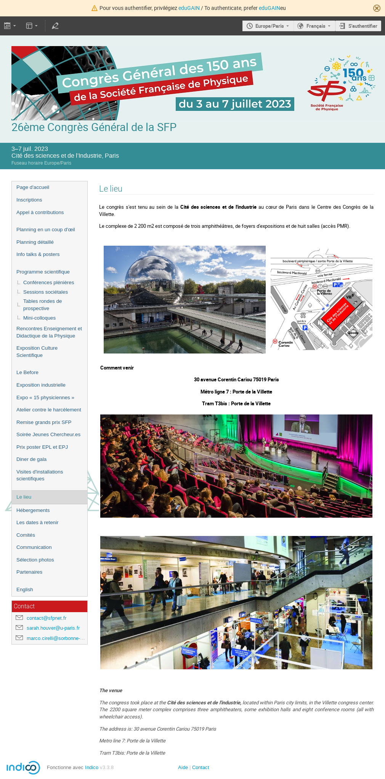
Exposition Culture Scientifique (37, 351)
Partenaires (29, 572)
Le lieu (23, 497)
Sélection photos (35, 560)
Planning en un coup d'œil (45, 229)
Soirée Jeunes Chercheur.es (48, 434)
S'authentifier (362, 25)
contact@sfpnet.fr (46, 618)
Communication (34, 547)
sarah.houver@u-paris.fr (53, 628)
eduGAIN (189, 7)
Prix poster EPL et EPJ (42, 447)
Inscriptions (29, 200)
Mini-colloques (39, 318)
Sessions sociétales (45, 292)
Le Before (27, 372)
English (24, 589)
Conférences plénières (48, 282)
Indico (91, 767)
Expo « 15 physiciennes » (45, 397)
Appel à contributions (40, 212)
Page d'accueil (32, 187)
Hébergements (33, 510)
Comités (25, 535)
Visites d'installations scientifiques (39, 475)
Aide (183, 767)
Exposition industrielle (41, 385)
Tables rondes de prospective (42, 304)
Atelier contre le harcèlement (48, 410)
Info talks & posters (37, 254)
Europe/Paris (269, 25)
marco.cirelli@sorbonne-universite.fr (66, 638)
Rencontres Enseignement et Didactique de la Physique (49, 332)
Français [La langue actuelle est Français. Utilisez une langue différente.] (316, 25)
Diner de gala (31, 459)
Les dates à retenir (37, 522)
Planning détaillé (35, 242)
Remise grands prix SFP (43, 422)
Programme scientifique (43, 272)
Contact (200, 767)
